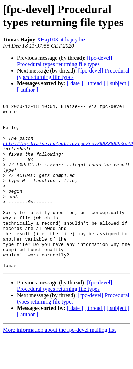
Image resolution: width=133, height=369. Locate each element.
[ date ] (75, 83)
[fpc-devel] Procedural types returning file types (64, 61)
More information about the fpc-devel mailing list (59, 363)
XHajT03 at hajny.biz (61, 39)
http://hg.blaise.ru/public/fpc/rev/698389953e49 (68, 152)
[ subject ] (118, 83)
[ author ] (27, 90)
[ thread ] (94, 83)
